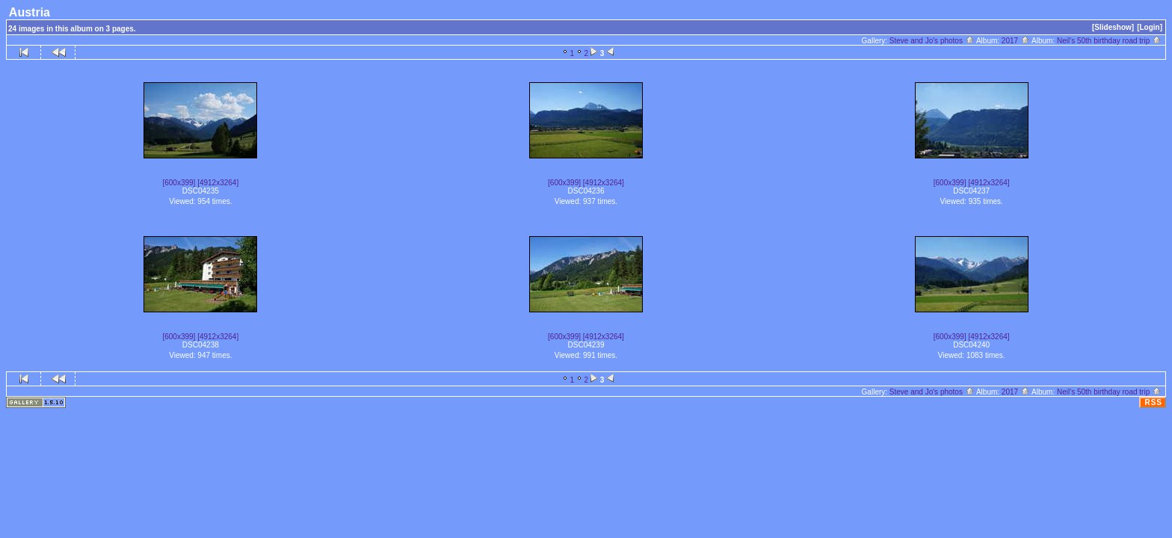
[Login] (1149, 27)
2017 (1016, 41)
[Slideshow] (1113, 27)
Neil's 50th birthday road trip (1109, 41)
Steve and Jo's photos (932, 41)
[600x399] (178, 183)
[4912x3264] (217, 183)
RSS (1153, 402)
